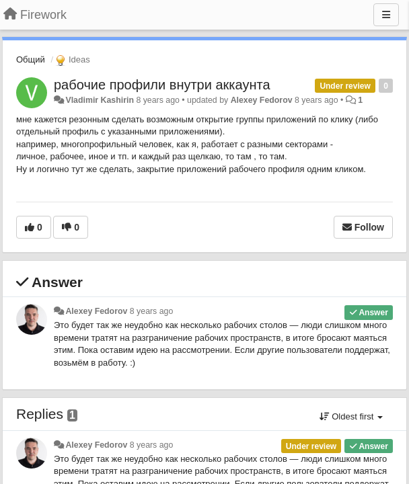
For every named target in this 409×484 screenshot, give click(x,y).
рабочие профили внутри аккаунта (162, 84)
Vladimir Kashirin (99, 100)
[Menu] (386, 14)
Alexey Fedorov (262, 100)
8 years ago (152, 311)
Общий (30, 59)
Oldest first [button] (351, 416)
